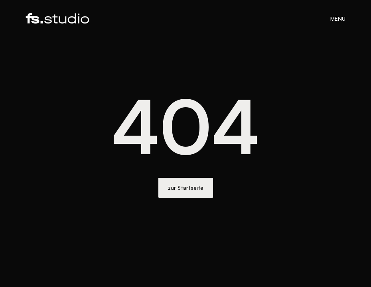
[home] (57, 18)
